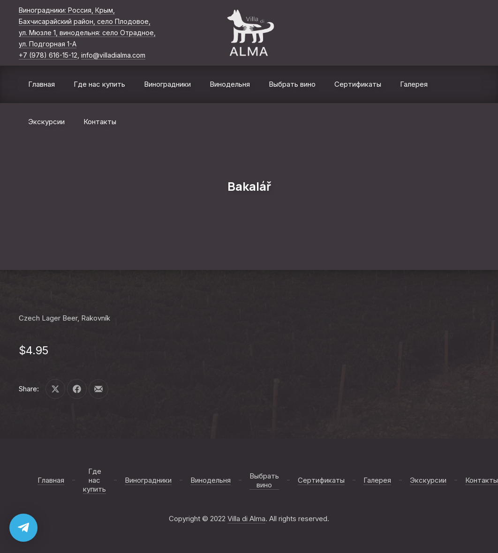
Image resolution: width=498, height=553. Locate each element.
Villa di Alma (246, 518)
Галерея (414, 84)
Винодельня (230, 84)
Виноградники (167, 84)
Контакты (99, 121)
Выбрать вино (292, 84)
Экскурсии (46, 121)
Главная (41, 84)
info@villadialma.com (113, 55)
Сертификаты (357, 84)
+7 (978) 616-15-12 (48, 55)
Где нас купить (99, 84)
